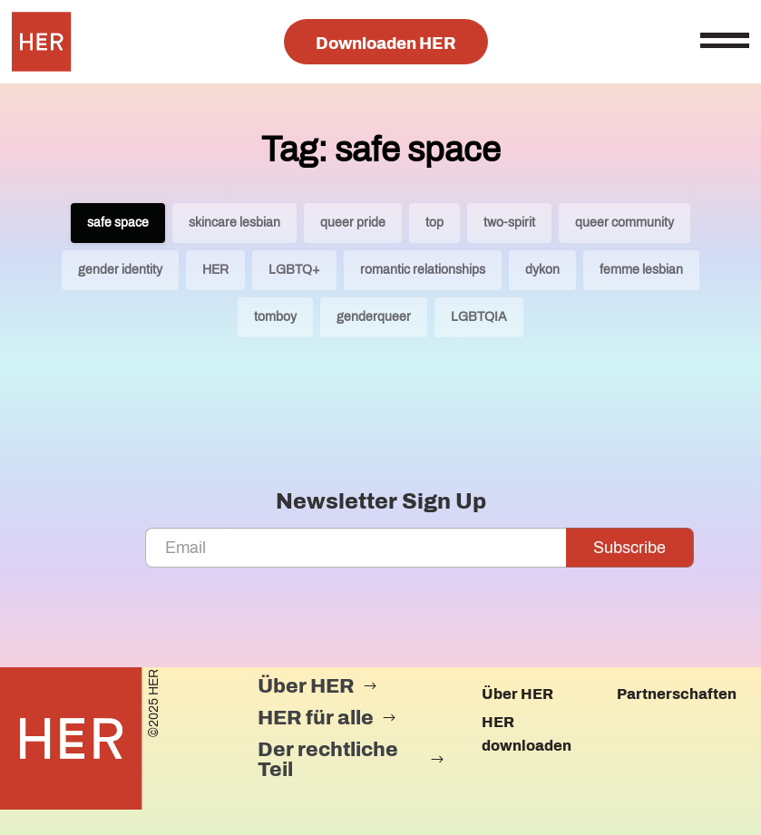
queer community (624, 222)
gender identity (120, 270)
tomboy (275, 317)
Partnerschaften (677, 694)
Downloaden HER (386, 43)
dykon (542, 270)
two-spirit (509, 222)
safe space (118, 222)
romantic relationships (422, 270)
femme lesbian (641, 270)
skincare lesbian (234, 222)
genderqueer (374, 317)
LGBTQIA (479, 317)
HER (215, 270)
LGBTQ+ (294, 270)
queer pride (352, 222)
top (434, 222)
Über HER (517, 694)
